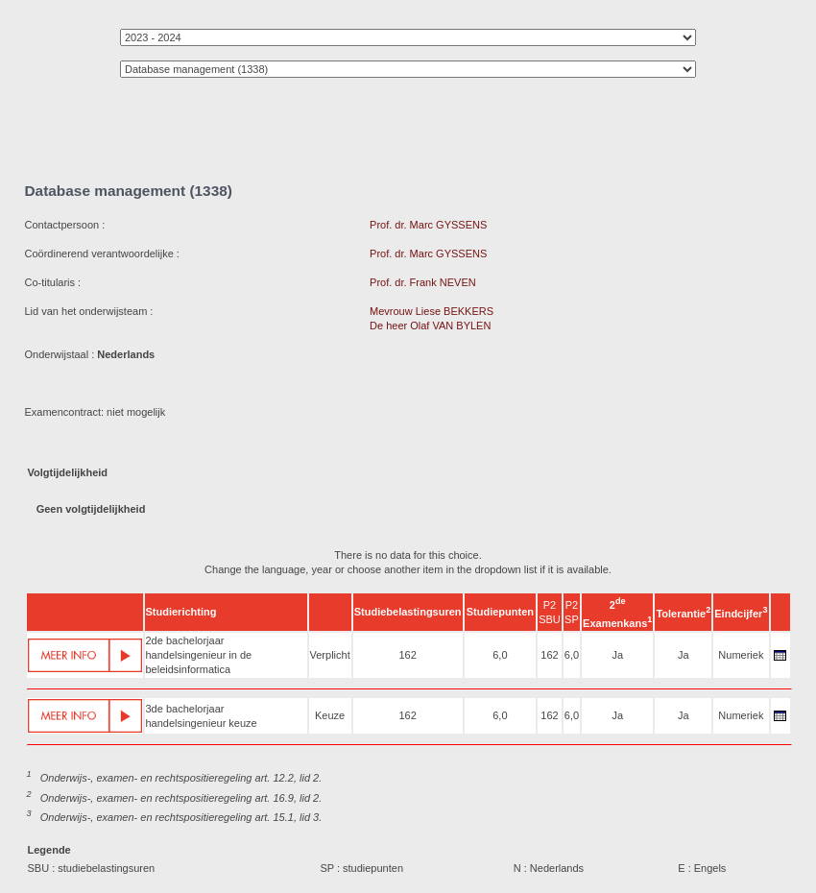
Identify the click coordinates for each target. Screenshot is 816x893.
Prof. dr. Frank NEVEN (423, 282)
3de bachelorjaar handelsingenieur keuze (201, 716)
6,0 (499, 655)
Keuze (330, 715)
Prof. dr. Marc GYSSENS (428, 224)
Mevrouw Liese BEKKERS (431, 311)
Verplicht (330, 655)
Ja (617, 655)
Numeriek (740, 655)
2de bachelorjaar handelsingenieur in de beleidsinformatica (199, 655)
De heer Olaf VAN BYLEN (430, 325)
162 (407, 655)
